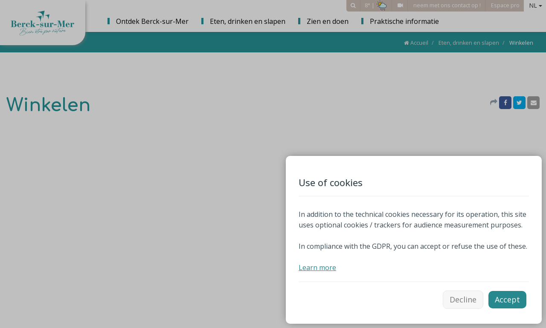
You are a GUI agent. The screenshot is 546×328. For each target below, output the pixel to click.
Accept (507, 299)
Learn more (317, 267)
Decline (463, 299)
